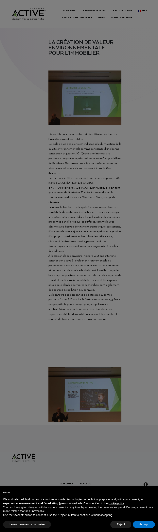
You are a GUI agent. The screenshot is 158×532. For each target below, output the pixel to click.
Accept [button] (144, 524)
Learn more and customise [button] (27, 524)
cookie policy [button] (116, 503)
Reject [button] (121, 524)
